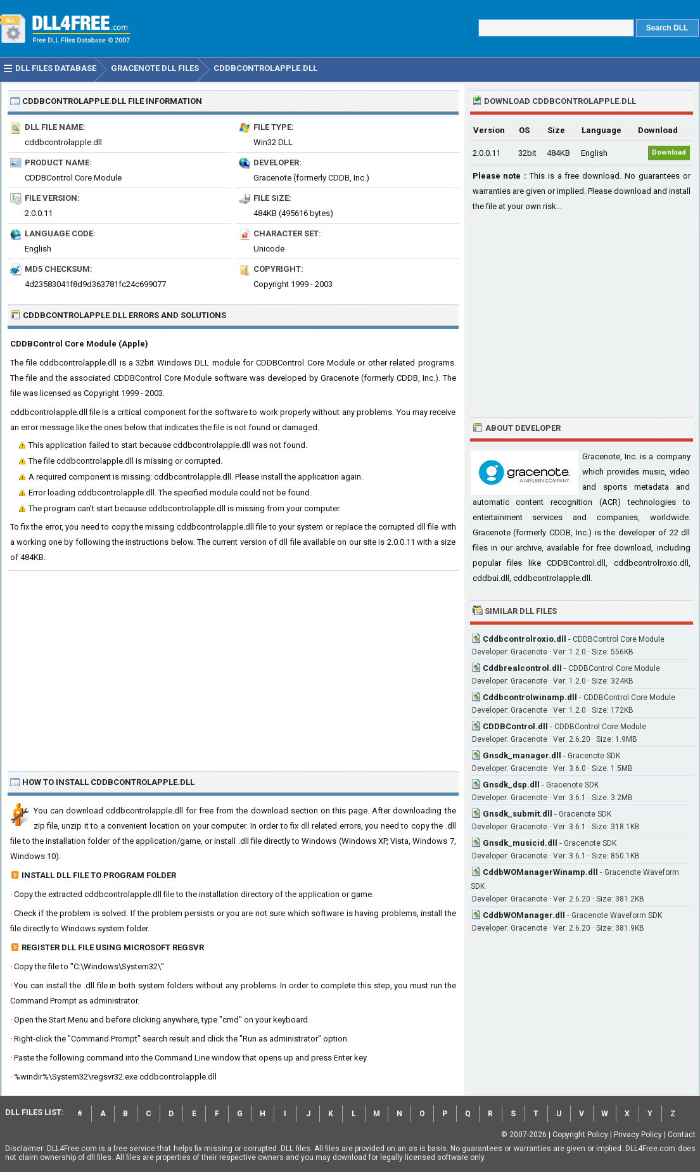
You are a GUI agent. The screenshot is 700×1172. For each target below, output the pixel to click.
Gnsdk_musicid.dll (520, 843)
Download (669, 152)
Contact (682, 1134)
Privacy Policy (638, 1134)
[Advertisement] (233, 666)
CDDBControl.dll (515, 726)
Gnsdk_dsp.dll (511, 784)
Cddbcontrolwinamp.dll (530, 697)
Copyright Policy (580, 1134)
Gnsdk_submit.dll (517, 813)
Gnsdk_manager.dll (522, 755)
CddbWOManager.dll (524, 915)
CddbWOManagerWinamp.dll (540, 872)
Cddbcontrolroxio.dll (524, 639)
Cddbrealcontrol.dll (522, 668)
